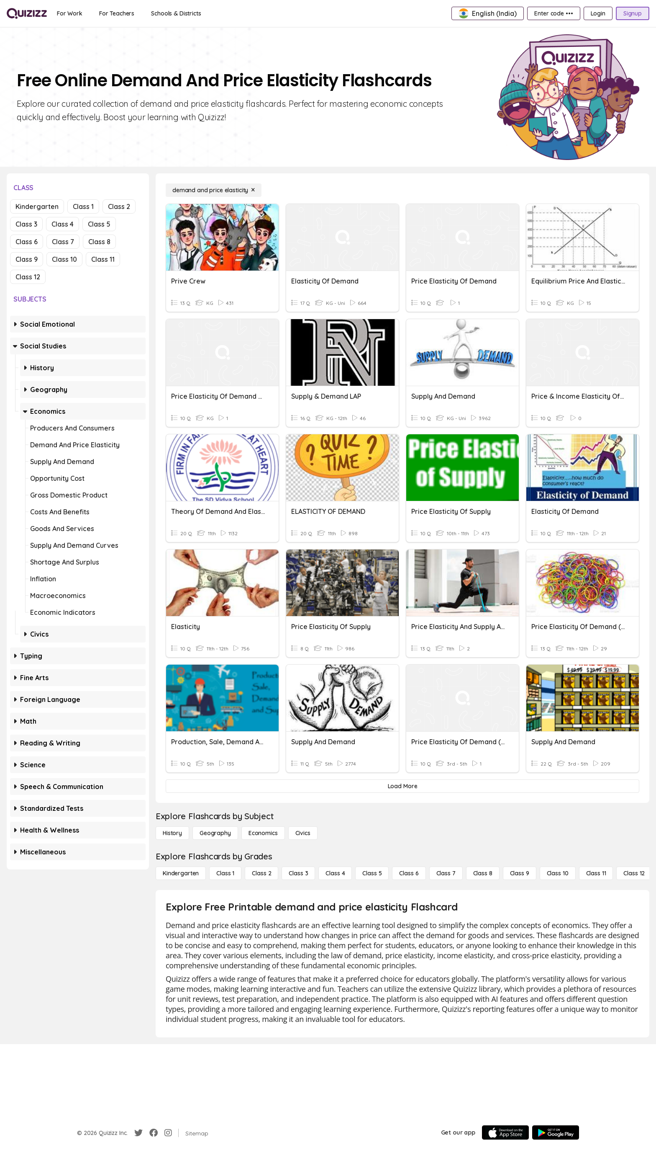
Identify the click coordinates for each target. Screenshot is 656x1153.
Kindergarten (37, 206)
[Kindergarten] (181, 873)
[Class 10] (558, 873)
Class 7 (63, 241)
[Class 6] (408, 873)
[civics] (303, 833)
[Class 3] (298, 873)
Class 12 (27, 277)
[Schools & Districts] (176, 13)
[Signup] (632, 13)
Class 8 (99, 241)
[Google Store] (555, 1132)
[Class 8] (483, 873)
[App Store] (505, 1132)
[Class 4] (335, 873)
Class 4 (62, 224)
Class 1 (83, 206)
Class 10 (64, 259)
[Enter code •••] (553, 13)
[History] (172, 833)
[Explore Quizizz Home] (27, 13)
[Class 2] (261, 873)
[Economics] (263, 833)
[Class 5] (372, 873)
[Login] (598, 13)
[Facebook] (153, 1133)
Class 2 (119, 206)
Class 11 (103, 259)
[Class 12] (634, 873)
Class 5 (99, 224)
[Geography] (215, 833)
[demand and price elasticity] (213, 190)
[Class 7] (446, 873)
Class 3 (26, 224)
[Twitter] (138, 1133)
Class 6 (26, 241)
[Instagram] (168, 1133)
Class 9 (26, 259)
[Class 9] (519, 873)
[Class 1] (225, 873)
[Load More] (402, 786)
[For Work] (69, 13)
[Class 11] (596, 873)
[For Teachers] (116, 13)
